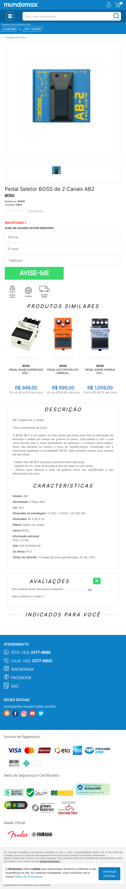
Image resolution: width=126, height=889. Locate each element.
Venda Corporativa (50, 861)
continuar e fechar (109, 873)
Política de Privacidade (28, 876)
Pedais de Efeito (16, 37)
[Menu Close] (10, 16)
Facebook (21, 677)
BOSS (9, 195)
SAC (15, 686)
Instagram (22, 669)
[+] (97, 581)
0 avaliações (35, 210)
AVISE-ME (34, 273)
